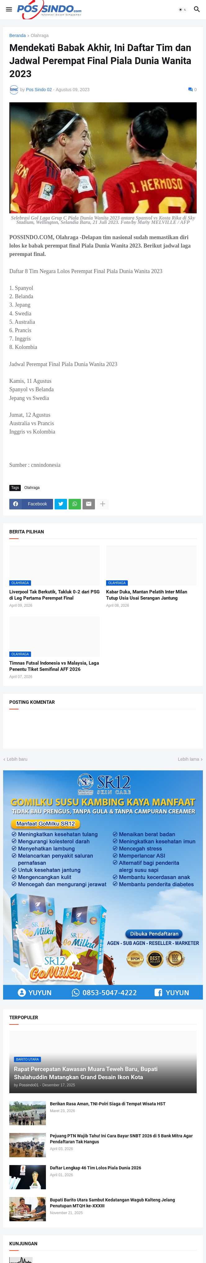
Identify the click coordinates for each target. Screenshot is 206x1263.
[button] (8, 9)
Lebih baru (17, 759)
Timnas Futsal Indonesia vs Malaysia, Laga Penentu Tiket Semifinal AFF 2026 (54, 666)
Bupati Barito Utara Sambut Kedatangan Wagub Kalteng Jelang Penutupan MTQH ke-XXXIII (112, 1202)
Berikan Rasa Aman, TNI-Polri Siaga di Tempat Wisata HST (108, 1103)
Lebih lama (188, 759)
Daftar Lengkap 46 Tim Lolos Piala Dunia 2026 (95, 1167)
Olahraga (40, 35)
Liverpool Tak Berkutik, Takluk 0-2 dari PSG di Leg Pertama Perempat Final (54, 595)
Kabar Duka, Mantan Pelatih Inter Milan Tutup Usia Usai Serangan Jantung (146, 595)
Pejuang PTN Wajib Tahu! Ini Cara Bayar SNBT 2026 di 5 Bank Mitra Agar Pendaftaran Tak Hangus (121, 1138)
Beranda (17, 35)
